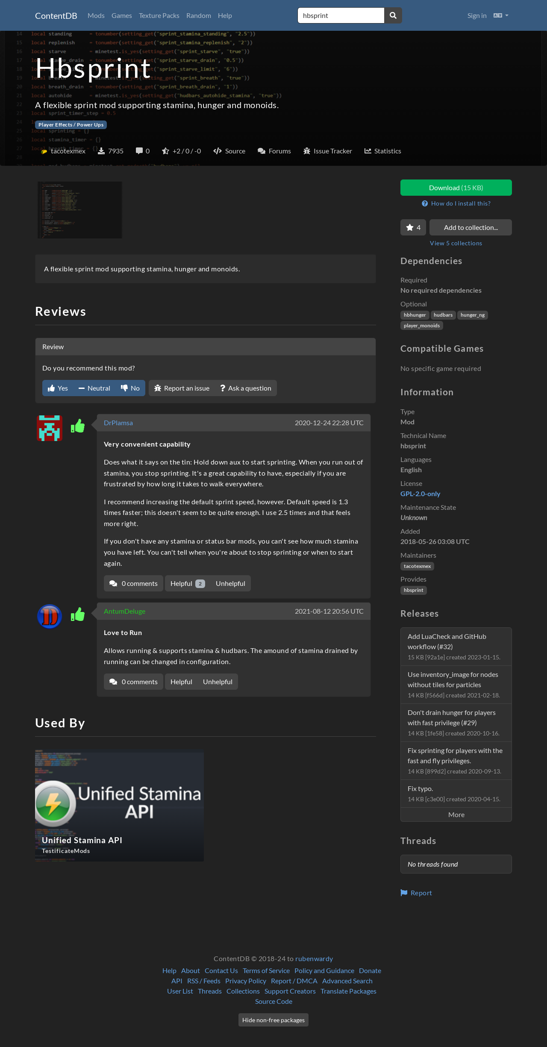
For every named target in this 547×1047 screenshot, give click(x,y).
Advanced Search (347, 980)
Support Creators (290, 991)
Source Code (273, 1001)
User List (180, 991)
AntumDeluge (124, 611)
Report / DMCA (294, 980)
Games (122, 15)
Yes (58, 388)
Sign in (477, 15)
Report (416, 892)
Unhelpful (230, 583)
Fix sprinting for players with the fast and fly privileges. (455, 760)
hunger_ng (473, 315)
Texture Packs (159, 15)
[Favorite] (413, 227)
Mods (96, 15)
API (176, 980)
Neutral (94, 388)
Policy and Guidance (324, 970)
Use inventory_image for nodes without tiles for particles (454, 684)
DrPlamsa (118, 422)
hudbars (443, 315)
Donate (370, 970)
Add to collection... (471, 227)
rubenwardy (314, 958)
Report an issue (181, 388)
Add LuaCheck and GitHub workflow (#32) (454, 646)
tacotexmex (417, 566)
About (190, 970)
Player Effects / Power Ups (70, 124)
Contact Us (221, 970)
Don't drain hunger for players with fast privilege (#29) (454, 722)
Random (198, 15)
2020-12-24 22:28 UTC (329, 422)
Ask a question (245, 388)
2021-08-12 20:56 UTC (329, 611)
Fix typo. (454, 793)
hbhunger (415, 315)
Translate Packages (348, 991)
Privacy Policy (245, 980)
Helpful (188, 583)
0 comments (133, 583)
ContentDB (56, 15)
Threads (210, 991)
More (456, 814)
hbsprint (413, 590)
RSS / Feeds (204, 980)
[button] (501, 15)
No (130, 388)
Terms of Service (266, 970)
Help (225, 15)
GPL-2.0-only (420, 493)
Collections (243, 991)
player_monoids (422, 325)
